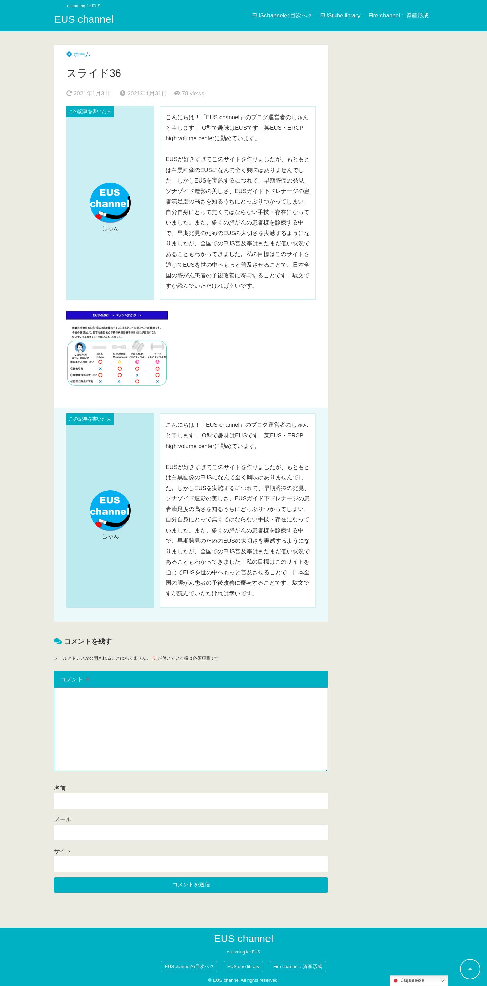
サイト (62, 851)
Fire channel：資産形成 (398, 15)
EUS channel (83, 19)
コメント (75, 679)
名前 (60, 788)
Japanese (408, 981)
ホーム (78, 54)
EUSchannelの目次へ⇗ (282, 15)
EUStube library (340, 15)
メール (62, 819)
